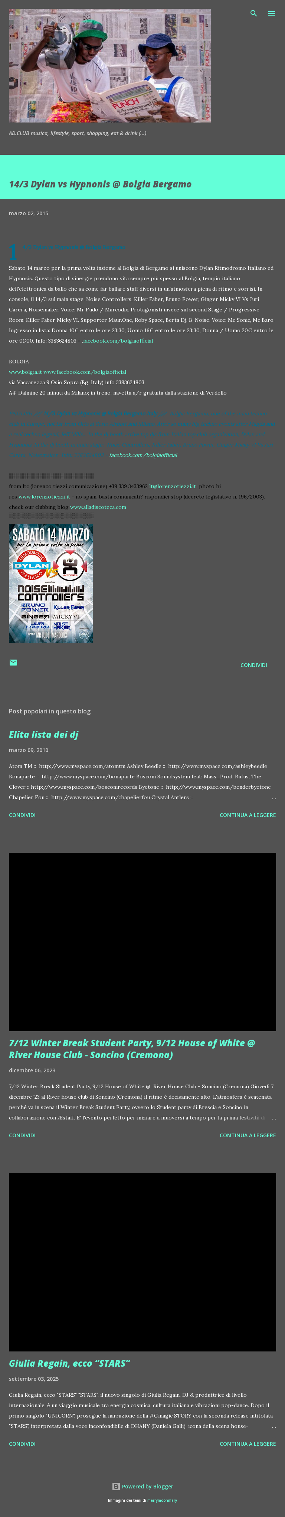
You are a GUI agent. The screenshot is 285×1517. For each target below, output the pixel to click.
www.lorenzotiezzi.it (44, 496)
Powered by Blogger (142, 1486)
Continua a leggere (248, 814)
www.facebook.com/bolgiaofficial (84, 372)
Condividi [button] (253, 664)
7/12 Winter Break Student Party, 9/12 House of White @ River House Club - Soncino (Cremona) (132, 1049)
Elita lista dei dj (43, 734)
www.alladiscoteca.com (98, 507)
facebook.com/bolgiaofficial (118, 340)
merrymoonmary (162, 1500)
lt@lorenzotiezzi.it (172, 486)
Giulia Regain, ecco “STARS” (69, 1363)
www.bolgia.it (25, 372)
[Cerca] (253, 13)
